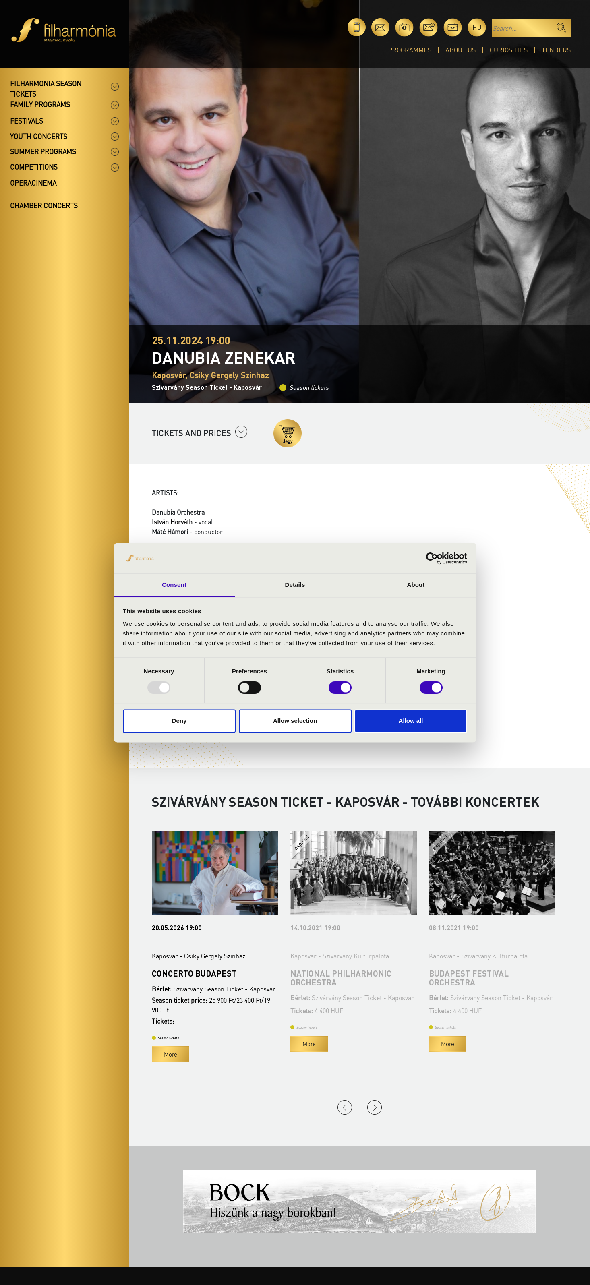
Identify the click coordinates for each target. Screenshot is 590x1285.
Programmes (409, 50)
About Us (460, 50)
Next (374, 1107)
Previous (344, 1107)
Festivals (26, 120)
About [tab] (416, 584)
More (170, 1054)
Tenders (556, 50)
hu (477, 27)
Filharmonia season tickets (45, 88)
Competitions (34, 166)
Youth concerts (38, 136)
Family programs (40, 104)
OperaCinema (33, 182)
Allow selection (295, 721)
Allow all (411, 721)
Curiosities (509, 50)
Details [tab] (295, 584)
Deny (179, 721)
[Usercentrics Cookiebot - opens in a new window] (432, 558)
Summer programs (43, 151)
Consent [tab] (174, 584)
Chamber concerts (44, 205)
